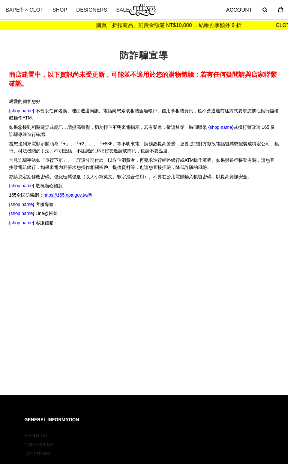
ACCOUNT (239, 10)
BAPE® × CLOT (25, 10)
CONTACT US (38, 439)
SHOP (60, 10)
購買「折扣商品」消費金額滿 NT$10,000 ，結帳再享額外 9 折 (172, 25)
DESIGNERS (91, 10)
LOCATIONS (37, 448)
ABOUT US (35, 430)
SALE (123, 10)
